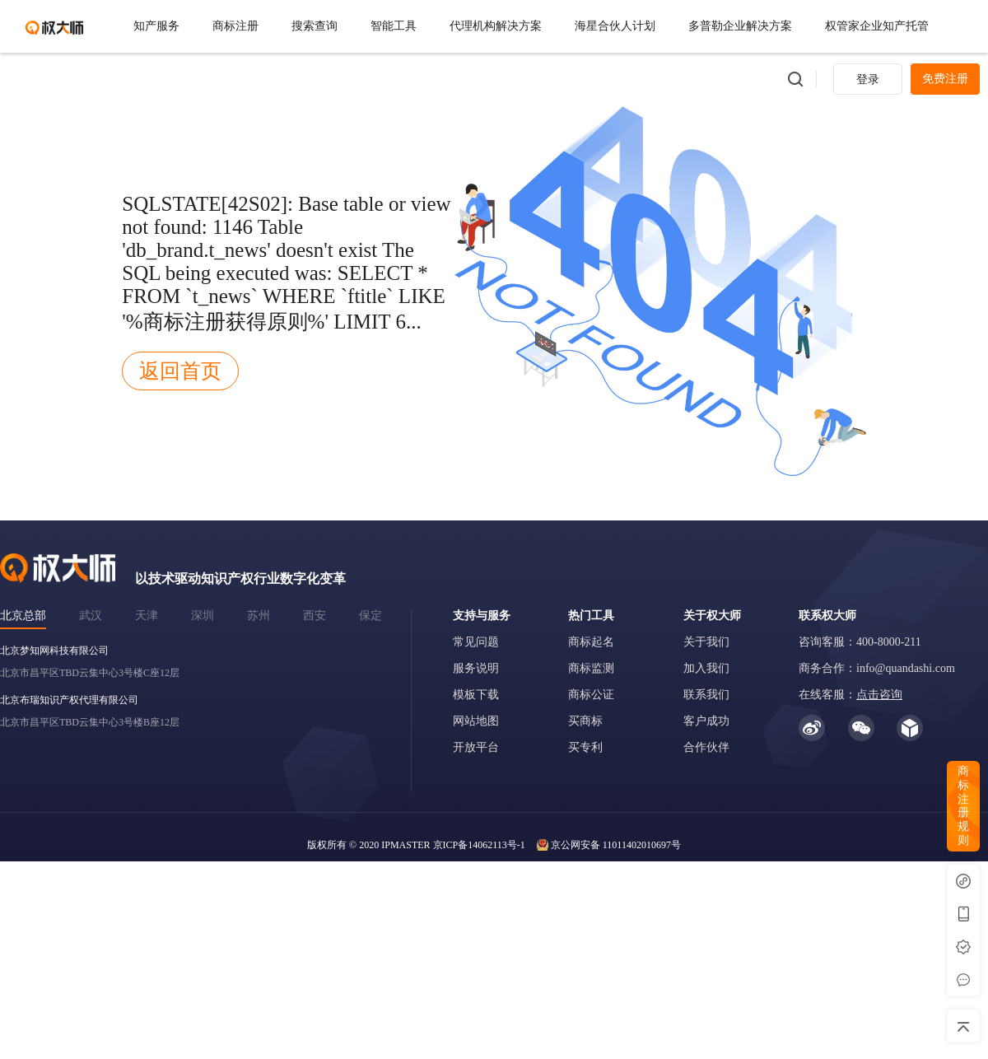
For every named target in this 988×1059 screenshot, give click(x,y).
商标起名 (591, 642)
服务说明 (476, 668)
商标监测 (591, 668)
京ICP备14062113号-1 (479, 845)
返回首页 (180, 371)
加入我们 (706, 668)
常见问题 (476, 642)
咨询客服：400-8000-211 (860, 642)
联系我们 (706, 694)
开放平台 (476, 747)
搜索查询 (314, 26)
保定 (370, 615)
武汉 (90, 615)
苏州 (258, 615)
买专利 (585, 747)
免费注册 (945, 78)
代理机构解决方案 (496, 26)
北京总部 (23, 615)
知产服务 (156, 26)
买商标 (585, 721)
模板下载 (476, 694)
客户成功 (706, 721)
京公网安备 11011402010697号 (616, 845)
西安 (314, 615)
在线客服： (850, 694)
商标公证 (591, 694)
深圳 (202, 615)
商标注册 (235, 26)
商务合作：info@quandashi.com (877, 668)
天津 (146, 615)
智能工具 (393, 26)
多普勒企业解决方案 (740, 26)
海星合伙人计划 (615, 26)
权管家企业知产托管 (877, 26)
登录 (867, 79)
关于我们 (706, 642)
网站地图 (476, 721)
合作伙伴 (706, 747)
